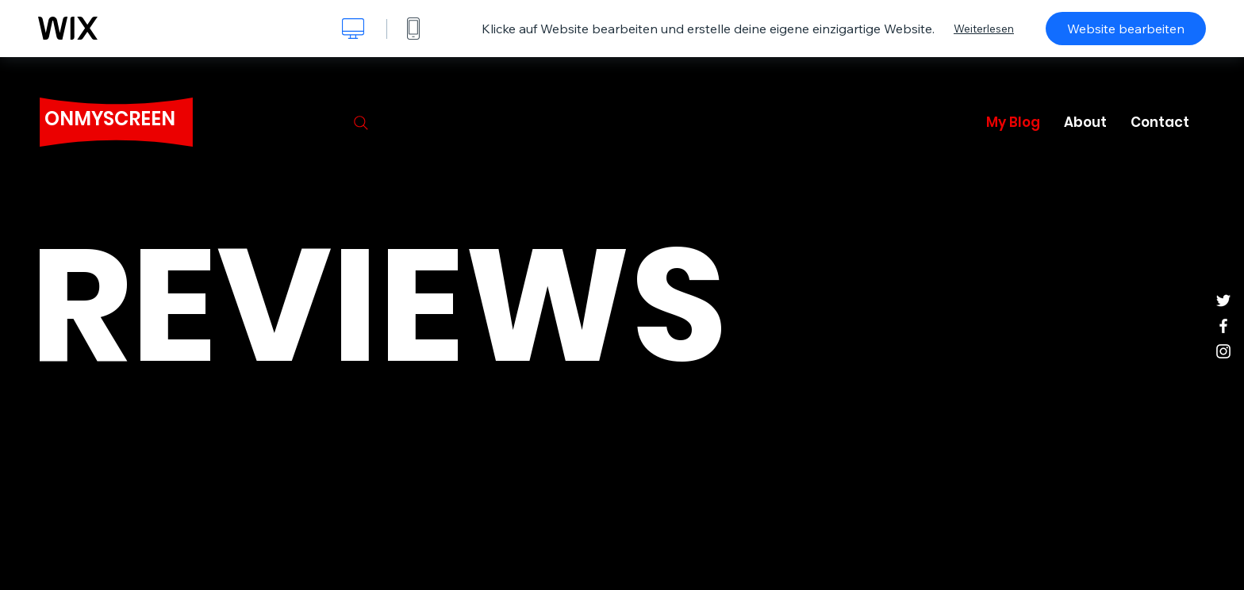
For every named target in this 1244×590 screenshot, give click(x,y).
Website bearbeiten (1125, 28)
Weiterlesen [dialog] (984, 28)
